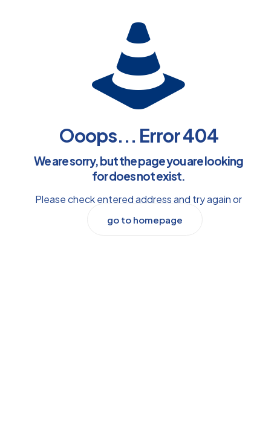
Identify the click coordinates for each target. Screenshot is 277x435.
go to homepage (145, 219)
